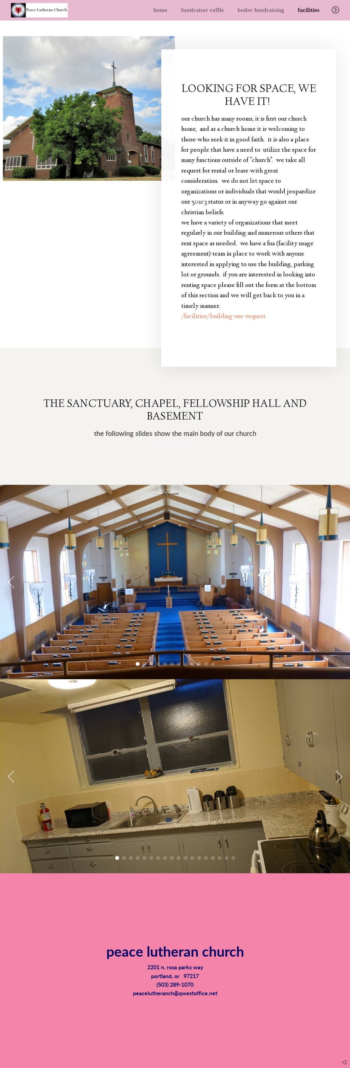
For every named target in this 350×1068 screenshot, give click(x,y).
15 (213, 858)
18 (233, 858)
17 (226, 858)
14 (206, 858)
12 (213, 664)
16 (219, 858)
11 (206, 664)
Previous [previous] (11, 582)
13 (199, 858)
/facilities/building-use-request (223, 315)
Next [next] (339, 582)
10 (199, 664)
